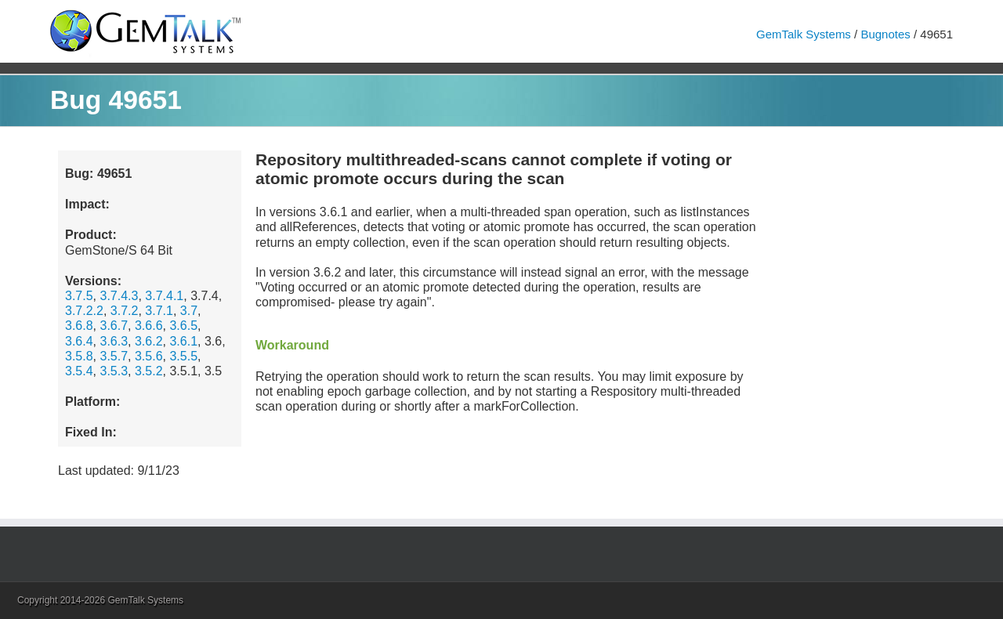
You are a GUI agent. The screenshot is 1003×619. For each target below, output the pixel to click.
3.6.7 (114, 325)
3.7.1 (159, 310)
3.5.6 (149, 356)
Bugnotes (885, 34)
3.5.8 (79, 356)
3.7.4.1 (164, 295)
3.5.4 (79, 371)
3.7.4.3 (119, 295)
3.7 (188, 310)
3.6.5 (183, 325)
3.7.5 (79, 295)
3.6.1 (183, 341)
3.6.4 (79, 341)
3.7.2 (124, 310)
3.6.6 (149, 325)
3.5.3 (114, 371)
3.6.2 (149, 341)
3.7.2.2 (84, 310)
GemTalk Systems (803, 34)
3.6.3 (114, 341)
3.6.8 (79, 325)
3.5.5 (183, 356)
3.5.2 (149, 371)
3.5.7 (114, 356)
